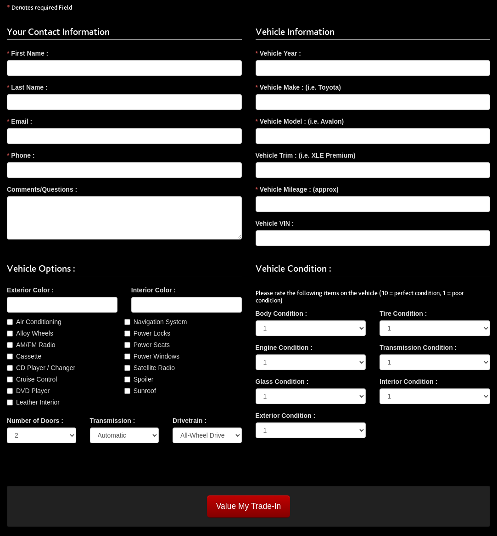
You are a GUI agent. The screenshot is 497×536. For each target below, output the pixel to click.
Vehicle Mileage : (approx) (297, 189)
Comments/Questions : (42, 189)
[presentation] (76, 468)
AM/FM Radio (36, 344)
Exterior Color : (30, 290)
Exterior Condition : (286, 415)
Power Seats (152, 344)
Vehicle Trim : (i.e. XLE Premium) (306, 155)
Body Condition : (281, 313)
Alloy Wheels (34, 333)
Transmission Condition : (418, 347)
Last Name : (27, 87)
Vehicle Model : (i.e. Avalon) (300, 121)
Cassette (28, 356)
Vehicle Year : (278, 53)
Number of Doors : (35, 420)
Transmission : (112, 420)
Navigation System (160, 321)
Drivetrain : (190, 420)
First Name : (27, 53)
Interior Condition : (408, 381)
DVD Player (33, 390)
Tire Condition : (403, 313)
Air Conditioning (38, 321)
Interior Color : (153, 290)
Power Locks (152, 333)
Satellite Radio (154, 367)
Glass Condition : (282, 381)
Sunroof (145, 390)
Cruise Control (36, 379)
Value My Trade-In (248, 506)
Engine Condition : (284, 347)
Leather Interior (38, 402)
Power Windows (156, 356)
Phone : (21, 155)
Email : (19, 121)
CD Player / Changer (45, 367)
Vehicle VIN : (275, 223)
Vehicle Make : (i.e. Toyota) (298, 87)
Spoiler (144, 379)
